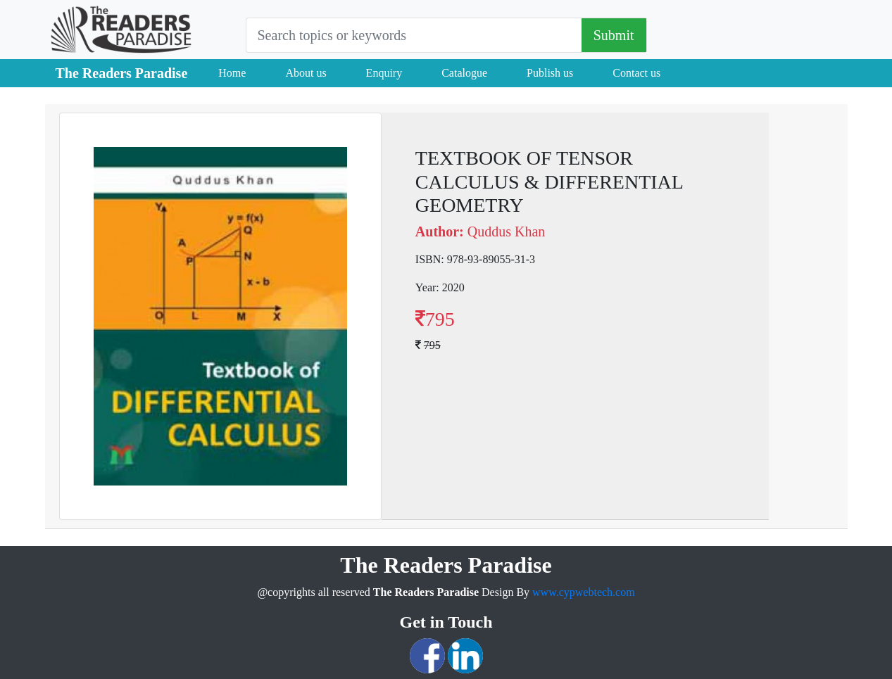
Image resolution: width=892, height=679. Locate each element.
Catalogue (464, 73)
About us (305, 73)
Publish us (550, 73)
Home (232, 73)
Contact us (636, 73)
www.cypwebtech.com (583, 592)
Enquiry (384, 73)
